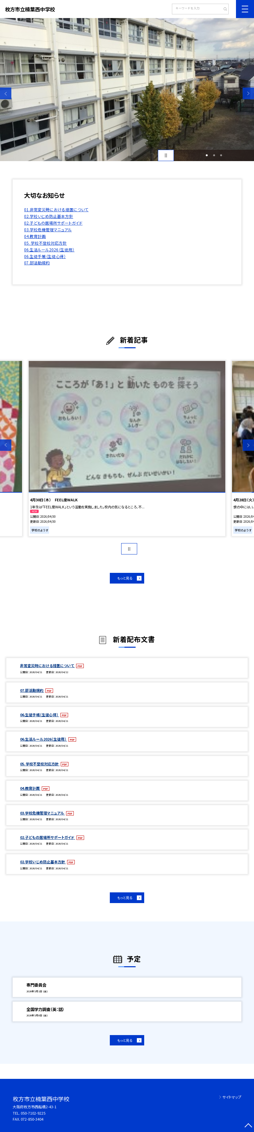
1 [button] (207, 155)
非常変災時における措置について (47, 665)
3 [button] (221, 155)
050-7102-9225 (33, 1113)
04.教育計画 (35, 236)
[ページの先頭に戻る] (248, 1126)
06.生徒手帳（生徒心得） (45, 256)
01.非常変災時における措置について (56, 209)
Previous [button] (5, 93)
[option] (127, 89)
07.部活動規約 (37, 262)
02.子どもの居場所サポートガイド (53, 223)
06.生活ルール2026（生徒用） (49, 249)
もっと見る (124, 578)
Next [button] (248, 93)
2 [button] (214, 155)
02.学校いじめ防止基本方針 (48, 216)
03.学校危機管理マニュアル (48, 229)
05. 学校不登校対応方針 (45, 243)
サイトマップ (231, 1097)
